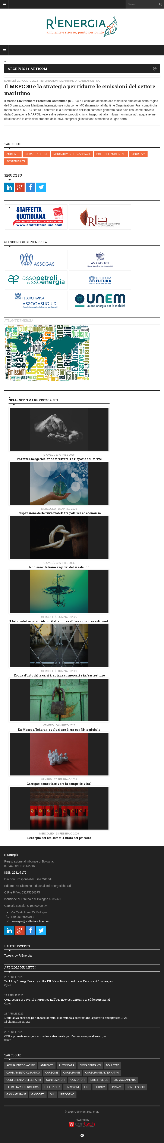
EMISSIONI (72, 1087)
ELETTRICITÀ (52, 1087)
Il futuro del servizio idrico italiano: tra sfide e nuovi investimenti (59, 621)
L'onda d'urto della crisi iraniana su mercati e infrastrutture (59, 675)
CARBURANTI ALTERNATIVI (102, 1072)
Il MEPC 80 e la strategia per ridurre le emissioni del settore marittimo (79, 89)
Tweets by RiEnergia (18, 955)
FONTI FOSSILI (136, 1087)
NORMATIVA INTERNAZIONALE (72, 154)
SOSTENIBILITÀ (15, 161)
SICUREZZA (138, 154)
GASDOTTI (37, 1094)
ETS (86, 1087)
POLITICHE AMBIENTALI (110, 154)
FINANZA (116, 1087)
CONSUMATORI (55, 1079)
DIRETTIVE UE (99, 1079)
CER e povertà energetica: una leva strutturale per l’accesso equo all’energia (55, 1036)
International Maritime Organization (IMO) (71, 80)
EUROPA (100, 1087)
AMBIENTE (12, 154)
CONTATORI (77, 1079)
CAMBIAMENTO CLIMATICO (23, 1072)
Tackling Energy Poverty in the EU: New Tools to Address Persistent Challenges (58, 981)
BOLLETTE (112, 1065)
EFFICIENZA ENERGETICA (22, 1087)
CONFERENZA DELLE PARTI (23, 1079)
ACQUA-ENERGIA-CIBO (20, 1065)
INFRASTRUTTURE (36, 154)
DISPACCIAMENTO (124, 1079)
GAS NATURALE (16, 1094)
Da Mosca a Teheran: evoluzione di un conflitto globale (59, 730)
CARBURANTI (71, 1072)
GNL (52, 1094)
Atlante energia (18, 321)
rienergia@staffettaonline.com (30, 921)
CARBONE (51, 1072)
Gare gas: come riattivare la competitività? (59, 784)
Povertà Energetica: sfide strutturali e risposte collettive (59, 459)
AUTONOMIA (66, 1065)
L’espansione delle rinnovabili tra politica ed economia (59, 513)
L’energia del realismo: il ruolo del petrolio (59, 838)
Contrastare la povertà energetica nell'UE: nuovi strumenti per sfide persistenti (57, 999)
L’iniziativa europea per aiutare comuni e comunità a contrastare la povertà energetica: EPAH (66, 1018)
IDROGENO (67, 1094)
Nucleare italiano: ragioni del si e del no (59, 567)
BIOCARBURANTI (90, 1065)
